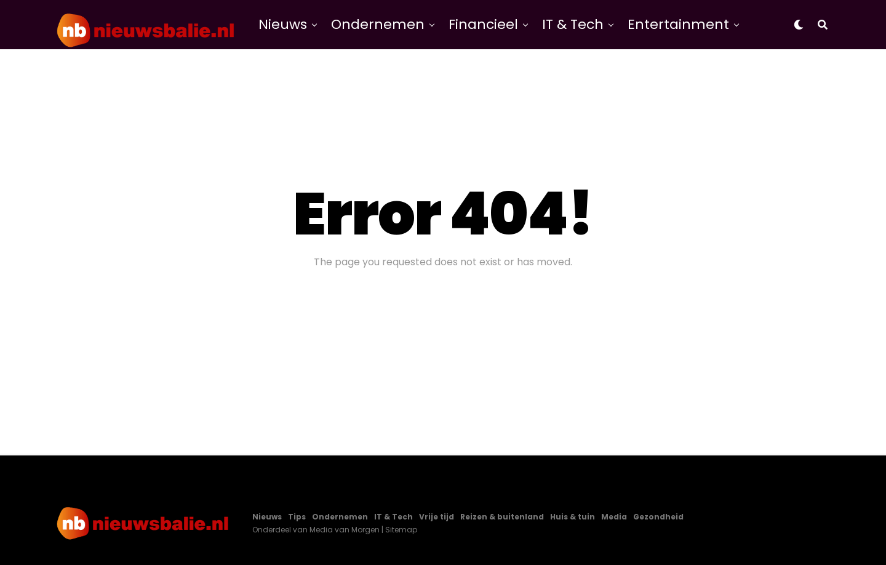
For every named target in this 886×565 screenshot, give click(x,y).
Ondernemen (378, 24)
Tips (297, 516)
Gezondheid (658, 516)
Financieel (483, 24)
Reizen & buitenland (502, 516)
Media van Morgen (344, 529)
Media (614, 516)
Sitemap (401, 529)
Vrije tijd (436, 516)
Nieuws (282, 24)
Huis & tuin (572, 516)
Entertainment (678, 24)
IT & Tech (573, 24)
